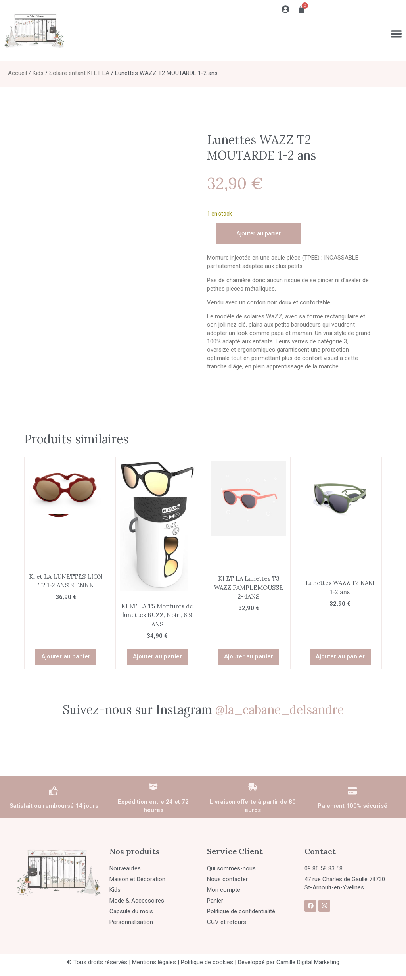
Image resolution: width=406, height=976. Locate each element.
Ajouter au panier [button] (65, 656)
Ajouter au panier (258, 233)
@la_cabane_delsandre (279, 709)
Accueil (17, 73)
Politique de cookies (207, 962)
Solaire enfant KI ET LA (79, 73)
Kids (38, 73)
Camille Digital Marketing (307, 962)
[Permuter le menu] (396, 34)
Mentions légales (154, 962)
